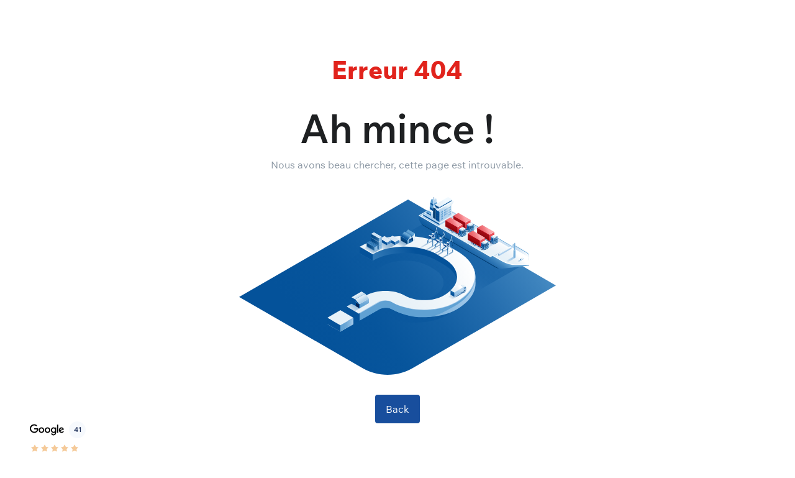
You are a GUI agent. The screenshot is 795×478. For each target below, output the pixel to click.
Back (397, 409)
